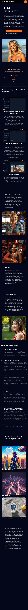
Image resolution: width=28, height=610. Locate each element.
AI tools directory (17, 426)
